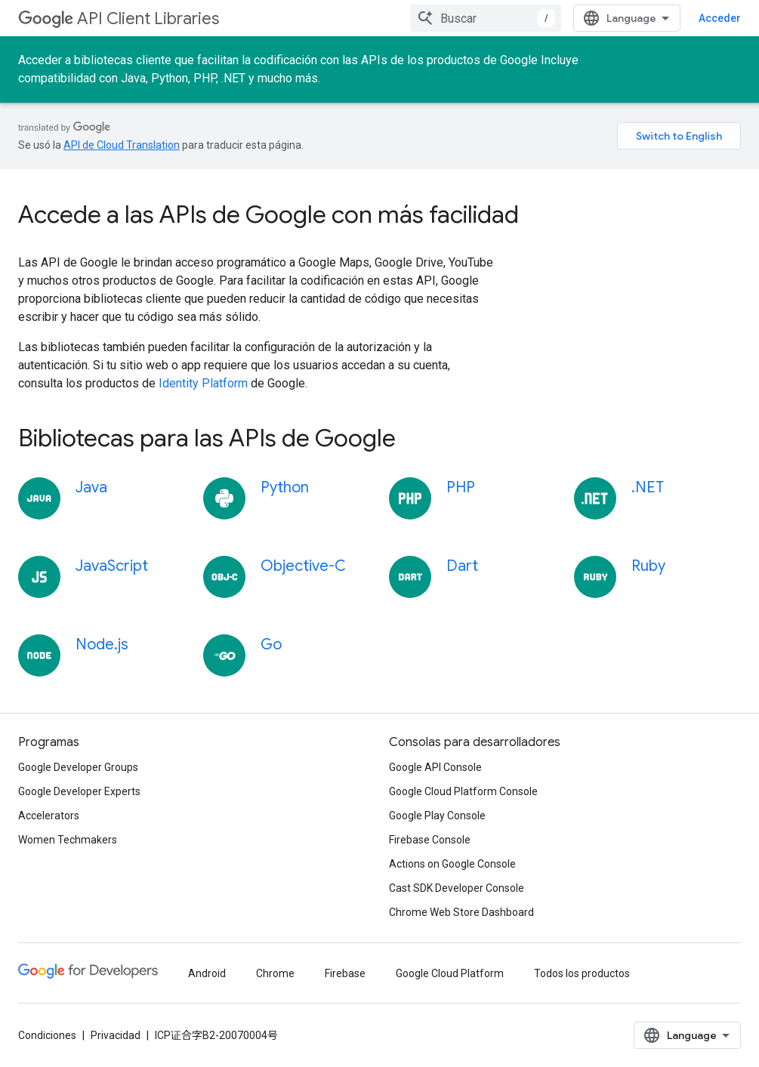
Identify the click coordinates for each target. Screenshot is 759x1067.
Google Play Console (437, 816)
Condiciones (47, 1035)
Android (207, 973)
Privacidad (115, 1035)
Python (285, 487)
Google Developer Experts (79, 791)
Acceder (720, 18)
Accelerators (48, 816)
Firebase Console (430, 840)
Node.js (102, 644)
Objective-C (303, 566)
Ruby (648, 566)
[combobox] (485, 18)
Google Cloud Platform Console (463, 791)
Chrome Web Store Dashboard (461, 912)
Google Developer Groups (78, 767)
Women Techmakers (67, 840)
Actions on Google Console (452, 864)
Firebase (345, 973)
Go (271, 644)
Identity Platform (203, 383)
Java (91, 487)
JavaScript (112, 566)
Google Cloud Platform (450, 973)
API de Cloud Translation (121, 145)
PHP (460, 487)
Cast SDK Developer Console (456, 888)
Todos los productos (582, 973)
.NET (647, 487)
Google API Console (435, 767)
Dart (462, 566)
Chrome (275, 973)
